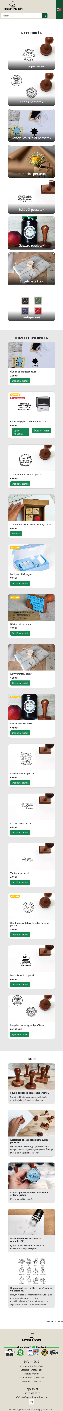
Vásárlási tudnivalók (32, 1381)
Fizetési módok (31, 1373)
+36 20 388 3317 (31, 1393)
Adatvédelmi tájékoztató (31, 1377)
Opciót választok (20, 380)
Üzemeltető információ (31, 1366)
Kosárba (16, 533)
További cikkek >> (54, 1321)
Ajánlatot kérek (19, 1034)
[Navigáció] (52, 9)
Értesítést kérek (41, 430)
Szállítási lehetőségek (31, 1369)
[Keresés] (21, 15)
